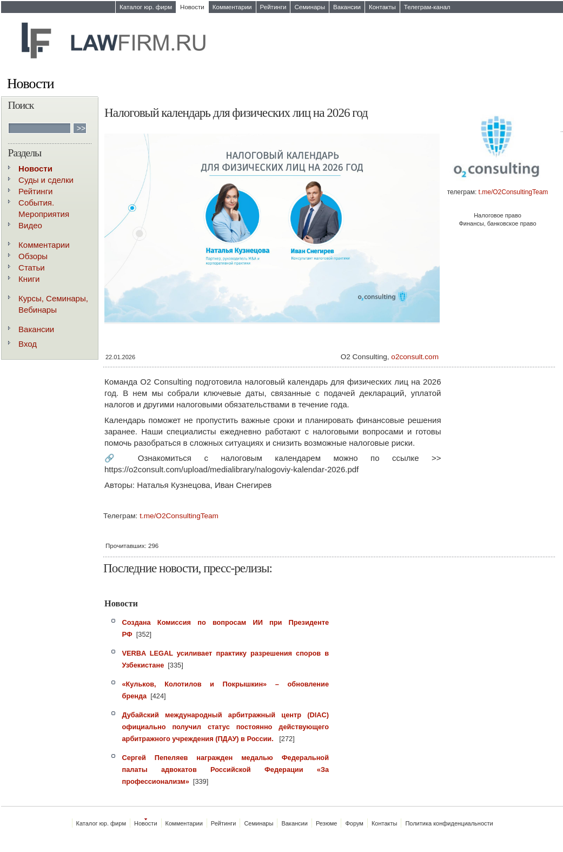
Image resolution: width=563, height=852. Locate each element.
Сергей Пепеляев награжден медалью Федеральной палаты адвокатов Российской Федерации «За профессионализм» (225, 769)
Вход (27, 343)
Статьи (31, 267)
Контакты (382, 7)
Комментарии (232, 7)
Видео (30, 225)
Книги (28, 278)
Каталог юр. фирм (146, 7)
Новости (192, 7)
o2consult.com (415, 357)
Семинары (309, 7)
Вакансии (347, 7)
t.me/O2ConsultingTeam (513, 192)
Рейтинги (273, 7)
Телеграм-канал (427, 7)
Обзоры (33, 256)
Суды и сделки (46, 179)
